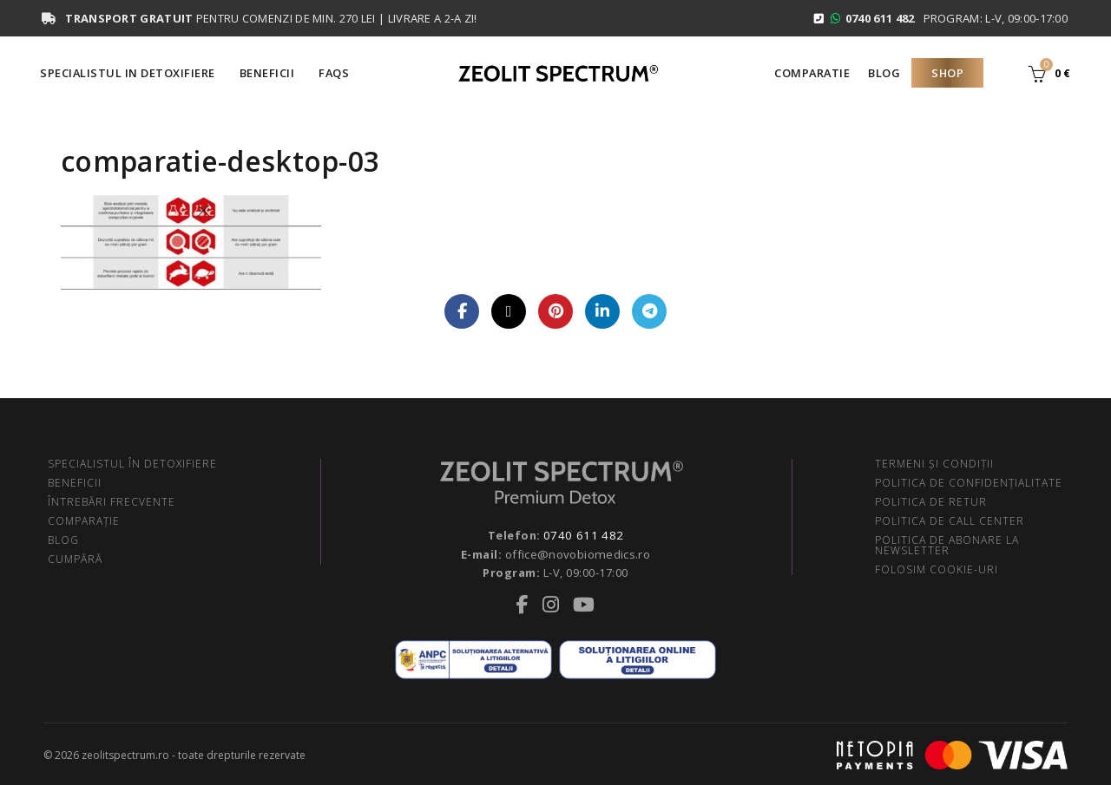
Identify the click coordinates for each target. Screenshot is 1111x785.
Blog (884, 73)
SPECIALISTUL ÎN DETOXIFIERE (132, 463)
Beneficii (267, 73)
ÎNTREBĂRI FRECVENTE (111, 501)
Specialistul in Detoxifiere (127, 73)
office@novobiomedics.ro (577, 553)
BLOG (63, 540)
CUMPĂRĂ (75, 559)
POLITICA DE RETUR (931, 501)
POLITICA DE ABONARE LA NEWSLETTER (947, 545)
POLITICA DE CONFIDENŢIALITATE (968, 482)
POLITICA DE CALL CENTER (949, 521)
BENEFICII (75, 482)
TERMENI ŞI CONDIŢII (934, 463)
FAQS (334, 73)
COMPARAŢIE (84, 521)
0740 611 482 (583, 535)
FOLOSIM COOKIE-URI (936, 569)
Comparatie (812, 73)
